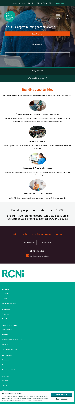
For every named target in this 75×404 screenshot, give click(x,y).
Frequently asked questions (12, 339)
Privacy (5, 344)
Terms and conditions (9, 349)
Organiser (5, 314)
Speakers (5, 360)
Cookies (5, 334)
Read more (60, 3)
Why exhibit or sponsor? (37, 78)
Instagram (6, 390)
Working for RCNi (8, 370)
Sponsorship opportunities (37, 55)
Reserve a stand (37, 44)
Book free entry (37, 34)
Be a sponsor (46, 242)
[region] (37, 397)
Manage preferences (61, 399)
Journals (5, 298)
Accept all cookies (61, 394)
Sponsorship (6, 365)
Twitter (5, 385)
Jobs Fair (5, 293)
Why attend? (37, 71)
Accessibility (7, 329)
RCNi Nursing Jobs (9, 303)
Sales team (6, 319)
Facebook (5, 380)
